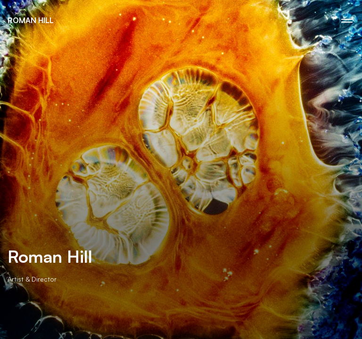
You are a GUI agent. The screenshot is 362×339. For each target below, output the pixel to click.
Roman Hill (31, 20)
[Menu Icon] (346, 20)
